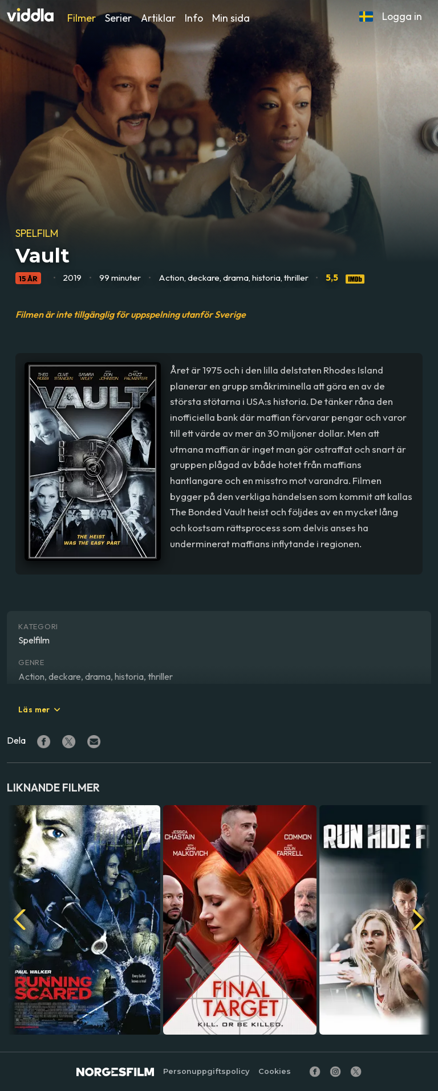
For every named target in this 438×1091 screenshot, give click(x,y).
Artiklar (158, 17)
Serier (118, 17)
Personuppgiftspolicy (206, 1071)
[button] (366, 16)
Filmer (81, 17)
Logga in (402, 16)
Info (194, 17)
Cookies (274, 1071)
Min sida (231, 17)
